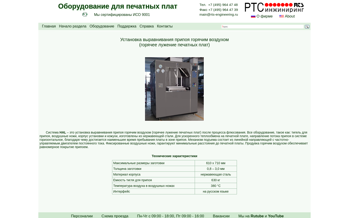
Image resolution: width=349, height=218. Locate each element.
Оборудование (102, 26)
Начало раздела (72, 26)
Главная (49, 26)
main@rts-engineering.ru (218, 14)
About (289, 16)
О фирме (264, 16)
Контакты (165, 26)
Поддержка (126, 26)
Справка (147, 26)
